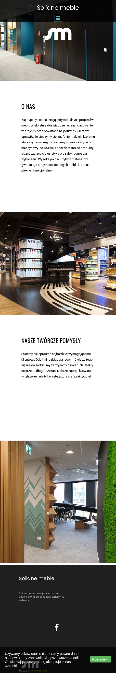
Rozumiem (100, 659)
